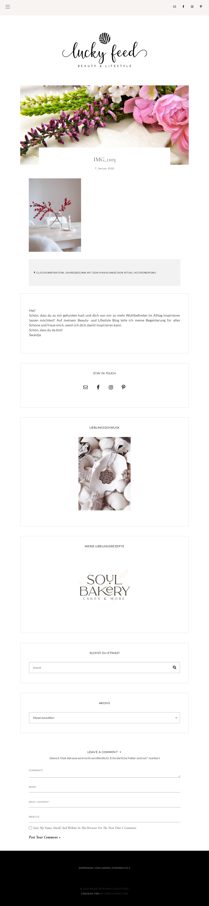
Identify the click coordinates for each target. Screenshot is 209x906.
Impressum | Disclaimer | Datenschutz (104, 868)
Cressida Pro (90, 893)
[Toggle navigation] (7, 7)
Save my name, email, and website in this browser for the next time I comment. (85, 828)
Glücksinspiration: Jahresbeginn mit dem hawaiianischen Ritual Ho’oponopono (95, 272)
